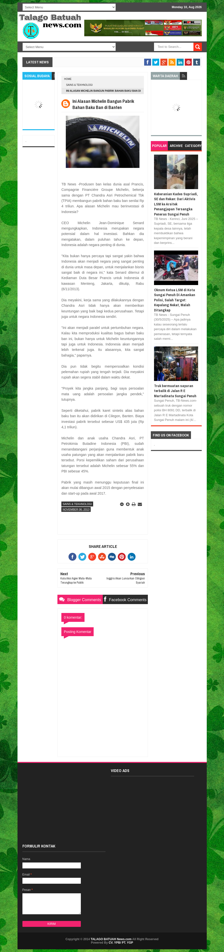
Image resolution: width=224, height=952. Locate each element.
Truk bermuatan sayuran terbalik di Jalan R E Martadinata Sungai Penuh (175, 390)
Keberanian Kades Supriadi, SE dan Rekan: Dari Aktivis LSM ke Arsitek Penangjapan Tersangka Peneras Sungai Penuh (176, 204)
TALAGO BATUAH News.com (111, 939)
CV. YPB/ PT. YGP (121, 942)
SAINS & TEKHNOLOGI (79, 85)
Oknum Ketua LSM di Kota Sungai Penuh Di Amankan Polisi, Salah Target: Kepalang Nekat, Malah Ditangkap (174, 300)
